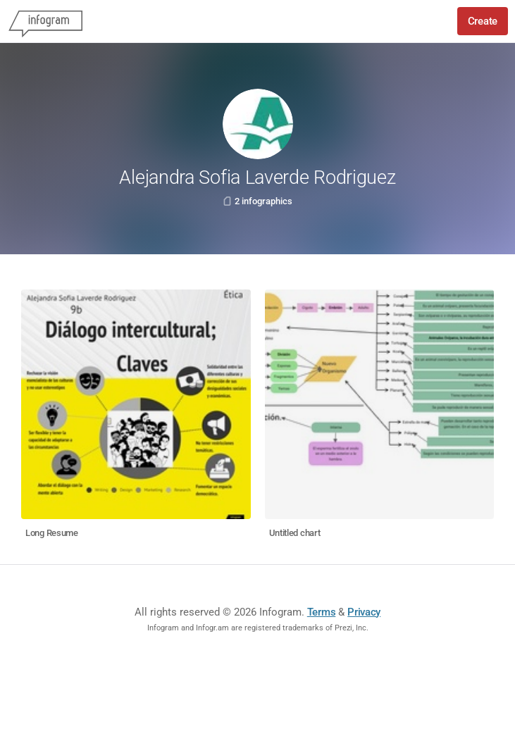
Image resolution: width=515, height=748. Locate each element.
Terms (321, 612)
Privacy (363, 612)
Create (482, 21)
